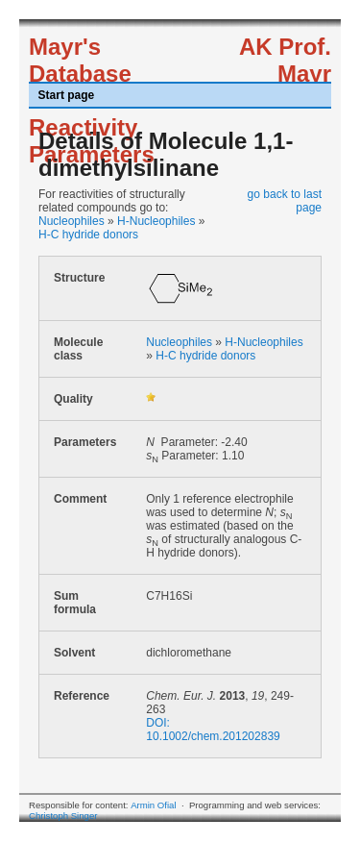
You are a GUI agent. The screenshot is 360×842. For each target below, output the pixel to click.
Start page (66, 95)
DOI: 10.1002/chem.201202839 (212, 729)
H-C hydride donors (88, 234)
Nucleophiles (71, 221)
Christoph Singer (63, 815)
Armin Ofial (153, 805)
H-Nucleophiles (156, 221)
